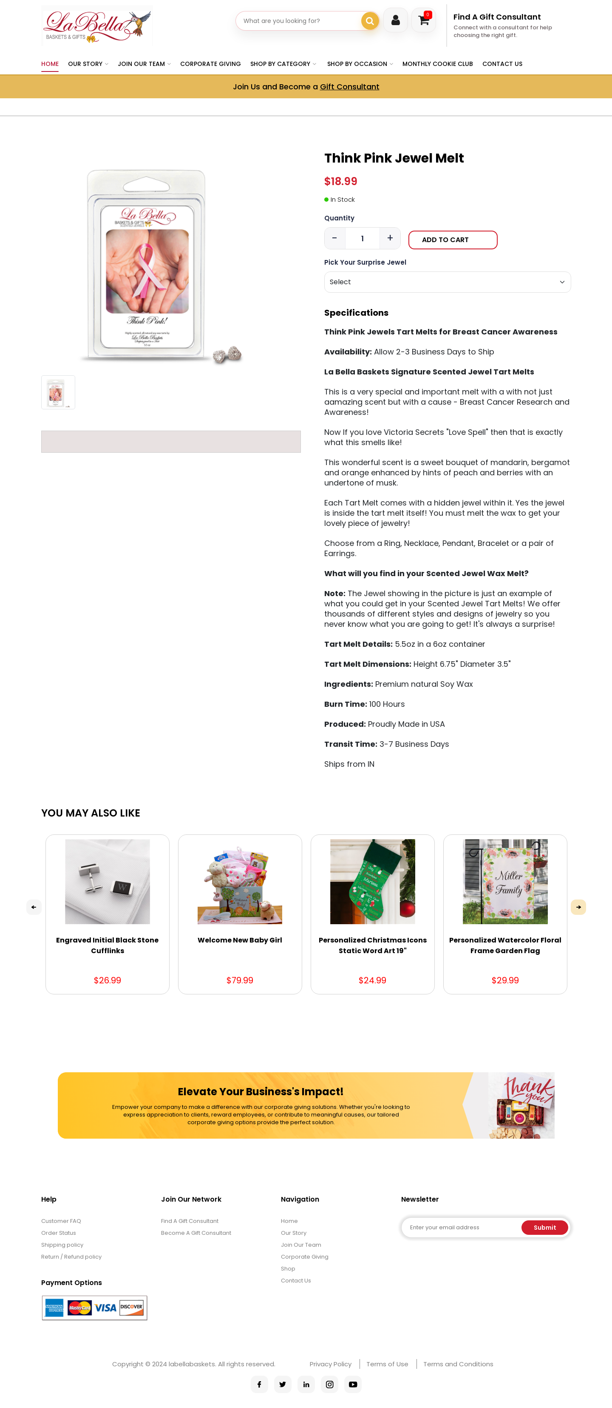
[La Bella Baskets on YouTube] (353, 1384)
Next (578, 907)
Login (395, 20)
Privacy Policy (330, 1363)
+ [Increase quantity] (390, 238)
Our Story (293, 1233)
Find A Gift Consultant (497, 16)
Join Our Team (301, 1245)
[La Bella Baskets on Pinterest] (306, 1384)
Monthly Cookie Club (437, 64)
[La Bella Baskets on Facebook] (259, 1384)
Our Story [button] (85, 64)
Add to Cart (445, 240)
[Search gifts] (370, 21)
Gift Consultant (350, 86)
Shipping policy (62, 1245)
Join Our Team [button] (141, 64)
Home (50, 64)
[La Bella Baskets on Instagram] (329, 1384)
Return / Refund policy (71, 1257)
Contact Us (502, 64)
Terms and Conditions (458, 1363)
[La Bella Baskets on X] (283, 1384)
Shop (288, 1269)
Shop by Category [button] (280, 64)
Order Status (58, 1233)
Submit (545, 1227)
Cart (428, 15)
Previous (34, 907)
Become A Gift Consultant (196, 1233)
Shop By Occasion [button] (357, 64)
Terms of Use (387, 1363)
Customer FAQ (61, 1221)
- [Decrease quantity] (334, 238)
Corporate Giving (210, 64)
